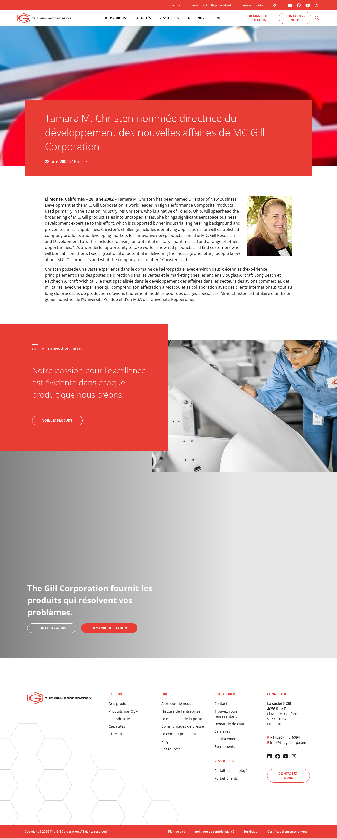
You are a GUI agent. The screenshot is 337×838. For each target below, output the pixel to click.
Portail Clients (226, 778)
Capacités (117, 726)
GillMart (115, 733)
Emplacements (252, 5)
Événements (224, 746)
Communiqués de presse (182, 726)
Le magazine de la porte (181, 718)
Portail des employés (231, 770)
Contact (220, 703)
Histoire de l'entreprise (180, 711)
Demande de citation (232, 723)
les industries (120, 718)
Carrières (173, 5)
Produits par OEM (124, 711)
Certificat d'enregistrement (287, 831)
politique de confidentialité (214, 831)
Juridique (250, 831)
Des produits (119, 703)
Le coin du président (178, 733)
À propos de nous (176, 703)
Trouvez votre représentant (210, 5)
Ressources (171, 749)
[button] (317, 18)
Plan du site (176, 831)
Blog (165, 741)
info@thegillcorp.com (288, 742)
